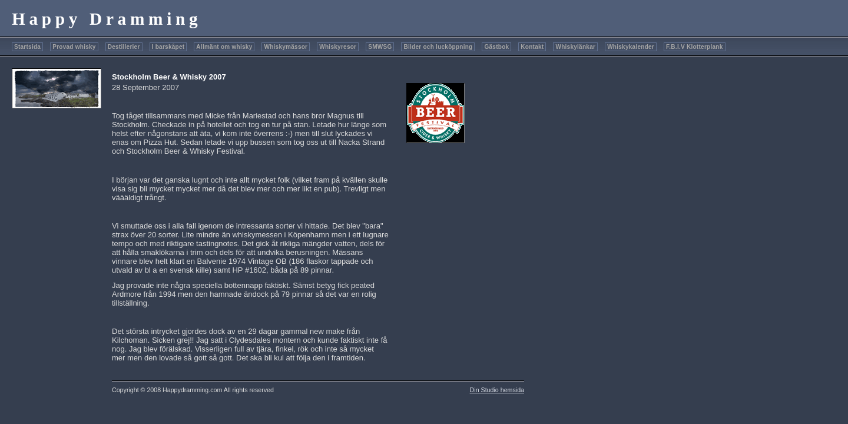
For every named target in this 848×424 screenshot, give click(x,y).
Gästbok (496, 47)
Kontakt (532, 47)
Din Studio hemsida (497, 389)
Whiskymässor (285, 47)
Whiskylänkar (575, 47)
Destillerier (124, 47)
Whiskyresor (337, 47)
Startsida (27, 47)
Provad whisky (74, 47)
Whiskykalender (630, 47)
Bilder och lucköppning (437, 47)
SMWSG (380, 47)
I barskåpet (168, 47)
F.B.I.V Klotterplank (694, 47)
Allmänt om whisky (224, 47)
